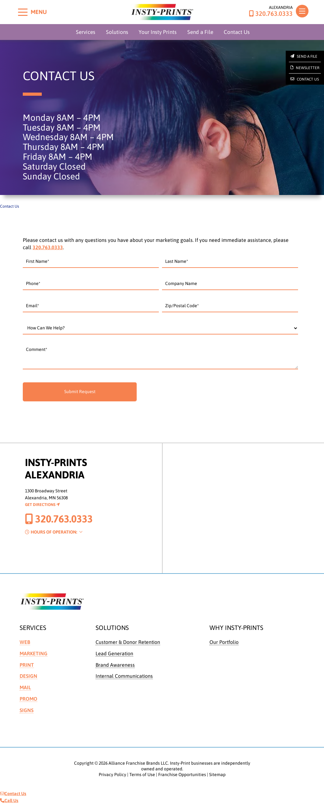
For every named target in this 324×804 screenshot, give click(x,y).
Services (85, 32)
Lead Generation (114, 653)
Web (25, 642)
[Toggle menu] (22, 12)
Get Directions (42, 504)
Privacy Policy (112, 774)
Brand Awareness (115, 665)
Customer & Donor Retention (128, 642)
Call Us (9, 800)
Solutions (117, 32)
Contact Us (237, 32)
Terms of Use (142, 774)
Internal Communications (124, 676)
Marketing (33, 653)
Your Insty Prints (158, 32)
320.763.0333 (271, 13)
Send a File (200, 32)
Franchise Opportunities (182, 774)
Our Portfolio (224, 642)
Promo (28, 699)
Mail (25, 687)
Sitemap (217, 774)
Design (28, 676)
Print (27, 665)
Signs (27, 710)
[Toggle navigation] (302, 11)
